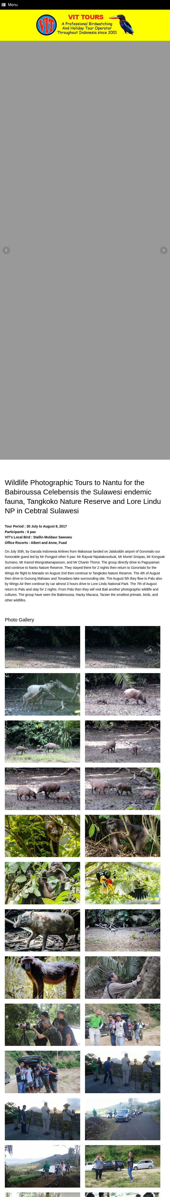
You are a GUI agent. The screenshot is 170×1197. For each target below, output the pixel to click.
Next (164, 250)
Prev (6, 250)
